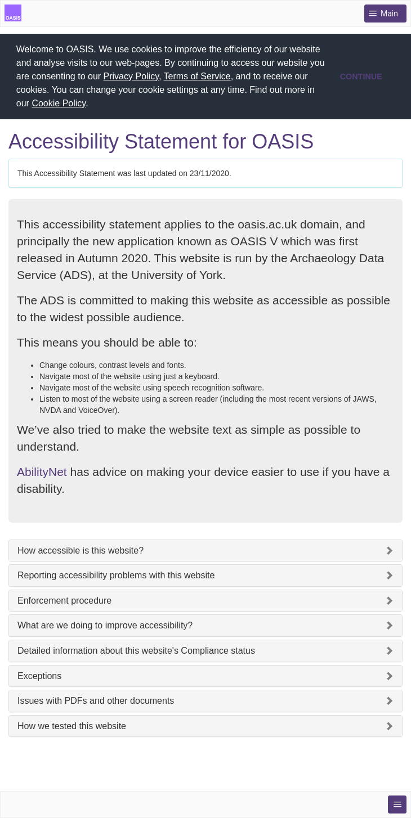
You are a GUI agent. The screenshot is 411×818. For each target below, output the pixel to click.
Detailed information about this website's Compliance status (136, 650)
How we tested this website (71, 726)
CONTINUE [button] (361, 76)
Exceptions (39, 676)
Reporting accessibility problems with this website (116, 575)
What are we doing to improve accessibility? (105, 625)
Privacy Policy (131, 76)
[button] (92, 104)
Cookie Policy (59, 103)
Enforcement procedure (64, 600)
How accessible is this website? (80, 550)
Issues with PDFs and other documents (95, 700)
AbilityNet (42, 471)
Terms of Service (197, 76)
